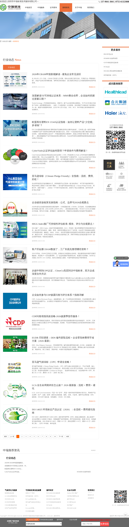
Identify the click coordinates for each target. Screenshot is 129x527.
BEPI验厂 (70, 505)
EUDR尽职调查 (10, 502)
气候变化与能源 (32, 519)
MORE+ (93, 450)
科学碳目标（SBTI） (32, 496)
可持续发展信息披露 (46, 519)
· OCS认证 (106, 67)
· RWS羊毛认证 (108, 54)
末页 (67, 436)
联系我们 (90, 7)
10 (55, 436)
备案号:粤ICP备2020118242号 (119, 516)
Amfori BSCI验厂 (72, 493)
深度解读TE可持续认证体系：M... (16, 466)
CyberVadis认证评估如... (12, 472)
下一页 (61, 436)
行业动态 (11, 67)
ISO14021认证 (71, 508)
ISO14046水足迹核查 (53, 493)
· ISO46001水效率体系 (110, 58)
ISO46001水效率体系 (53, 499)
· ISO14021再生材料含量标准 (112, 71)
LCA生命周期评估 (11, 496)
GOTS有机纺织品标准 (53, 502)
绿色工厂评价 (30, 493)
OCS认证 (49, 505)
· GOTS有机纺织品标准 (110, 62)
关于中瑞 (78, 7)
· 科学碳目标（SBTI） (110, 75)
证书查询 (53, 7)
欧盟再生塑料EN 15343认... (13, 469)
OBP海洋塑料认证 (73, 496)
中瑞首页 (28, 7)
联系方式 (91, 495)
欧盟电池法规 (9, 493)
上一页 (12, 436)
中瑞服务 (41, 7)
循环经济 (60, 519)
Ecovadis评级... (30, 508)
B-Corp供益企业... (31, 499)
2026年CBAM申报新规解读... (14, 463)
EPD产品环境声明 (11, 508)
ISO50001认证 (9, 499)
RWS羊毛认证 (51, 496)
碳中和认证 (71, 499)
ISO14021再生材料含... (53, 508)
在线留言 (91, 498)
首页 (9, 41)
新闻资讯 (65, 7)
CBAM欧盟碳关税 (11, 505)
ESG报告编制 (30, 511)
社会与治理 (73, 519)
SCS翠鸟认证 (71, 502)
